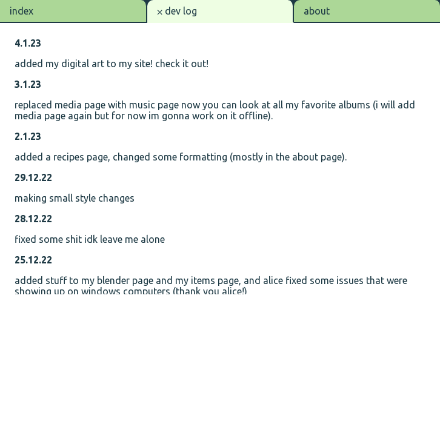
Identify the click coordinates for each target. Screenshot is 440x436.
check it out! (181, 63)
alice (273, 280)
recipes (68, 156)
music (142, 104)
